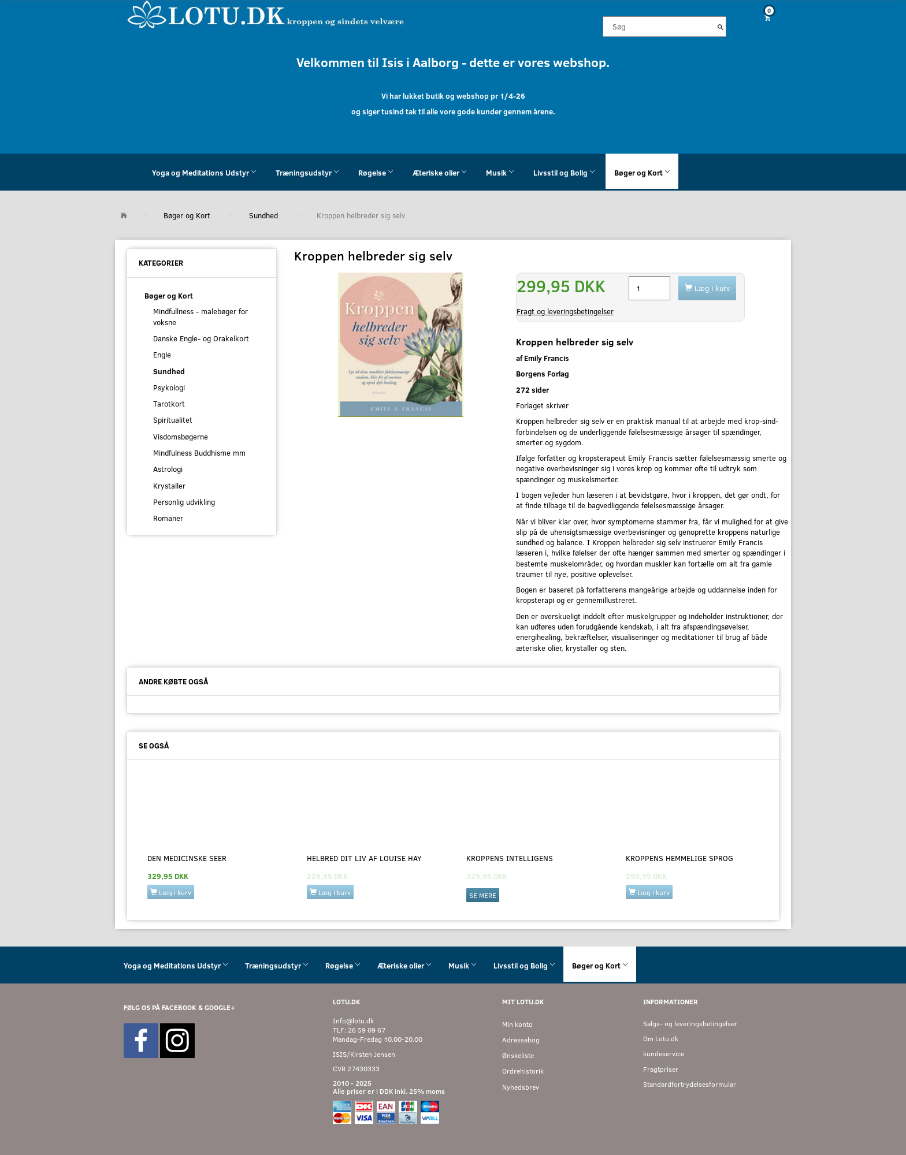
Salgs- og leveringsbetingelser (690, 1023)
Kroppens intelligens (509, 858)
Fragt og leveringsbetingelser (565, 311)
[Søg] (720, 26)
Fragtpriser (660, 1069)
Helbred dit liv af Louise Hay (364, 858)
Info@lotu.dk (353, 1020)
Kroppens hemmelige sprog (679, 858)
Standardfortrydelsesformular (689, 1084)
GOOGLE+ (220, 1007)
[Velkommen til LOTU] (266, 13)
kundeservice (663, 1053)
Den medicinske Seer (186, 858)
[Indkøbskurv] (763, 17)
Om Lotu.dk (660, 1038)
